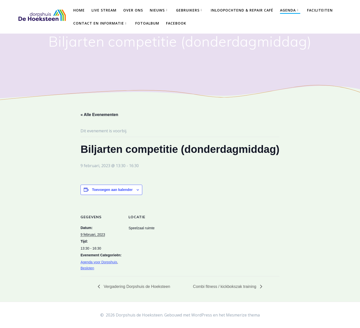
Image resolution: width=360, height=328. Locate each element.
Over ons (133, 10)
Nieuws (157, 10)
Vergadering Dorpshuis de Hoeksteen (136, 286)
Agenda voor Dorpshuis (98, 262)
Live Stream (104, 10)
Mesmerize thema (243, 315)
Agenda (288, 10)
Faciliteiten (320, 10)
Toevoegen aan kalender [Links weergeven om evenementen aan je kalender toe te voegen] (112, 190)
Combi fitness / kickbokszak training (225, 286)
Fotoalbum (147, 23)
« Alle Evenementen (99, 115)
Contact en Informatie (98, 23)
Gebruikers (188, 10)
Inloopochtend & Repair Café (242, 10)
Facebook (176, 23)
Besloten (87, 268)
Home (79, 10)
